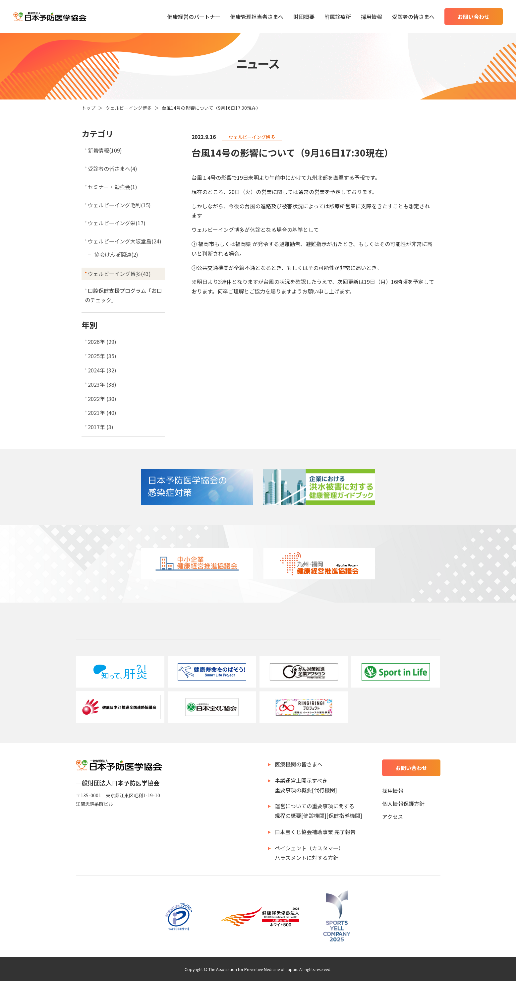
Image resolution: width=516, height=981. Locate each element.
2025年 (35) (102, 356)
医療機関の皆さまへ (298, 764)
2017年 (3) (100, 427)
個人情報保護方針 (403, 804)
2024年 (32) (102, 370)
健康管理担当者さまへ (256, 17)
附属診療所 (337, 17)
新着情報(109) (105, 150)
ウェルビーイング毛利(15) (119, 205)
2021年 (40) (102, 413)
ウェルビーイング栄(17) (116, 223)
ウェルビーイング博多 (128, 107)
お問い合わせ (473, 17)
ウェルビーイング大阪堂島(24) (124, 241)
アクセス (392, 816)
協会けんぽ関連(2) (116, 254)
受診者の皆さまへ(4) (112, 168)
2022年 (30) (102, 399)
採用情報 (371, 17)
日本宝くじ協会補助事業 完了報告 (315, 832)
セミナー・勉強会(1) (112, 187)
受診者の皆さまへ (413, 17)
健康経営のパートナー (193, 17)
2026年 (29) (102, 342)
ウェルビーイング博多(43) (119, 274)
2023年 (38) (102, 384)
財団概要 (304, 17)
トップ (88, 107)
